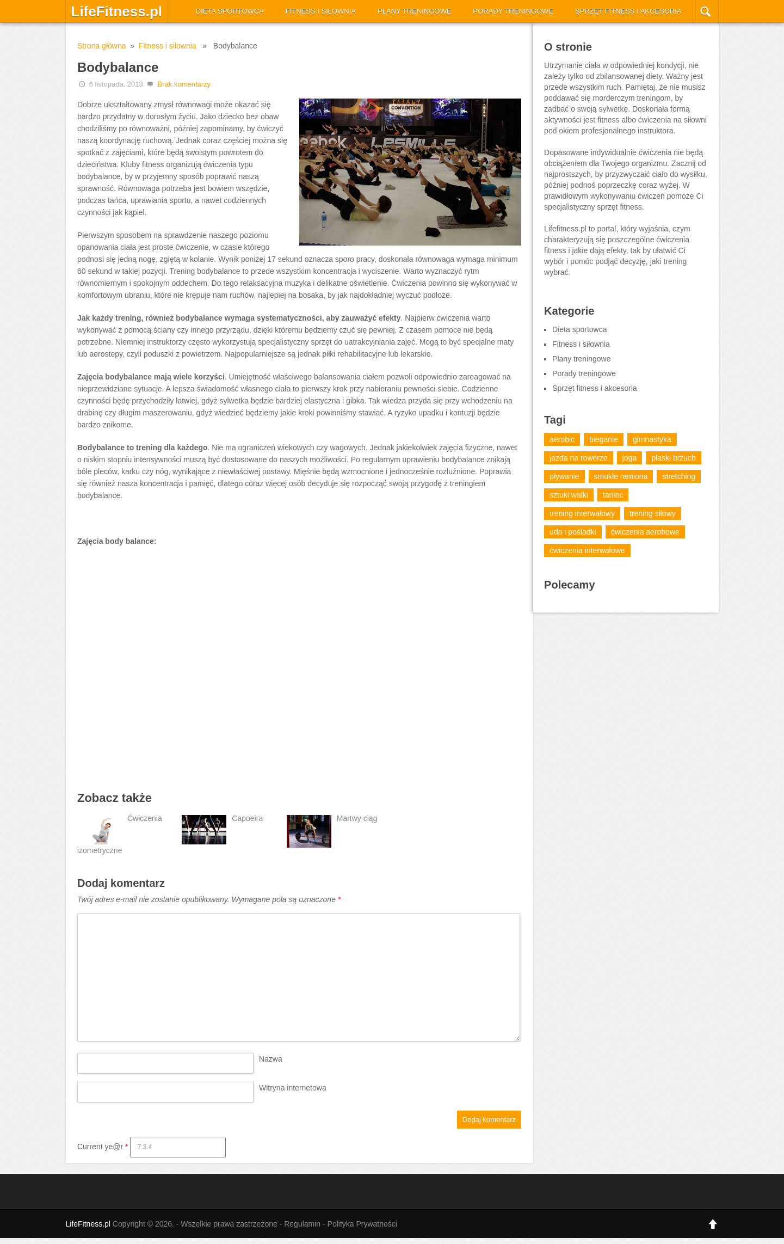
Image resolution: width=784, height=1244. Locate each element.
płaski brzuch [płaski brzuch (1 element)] (673, 458)
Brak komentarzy (184, 84)
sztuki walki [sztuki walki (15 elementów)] (569, 495)
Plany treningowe (414, 11)
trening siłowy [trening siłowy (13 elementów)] (652, 513)
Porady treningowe (513, 11)
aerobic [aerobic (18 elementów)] (562, 439)
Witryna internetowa (292, 1087)
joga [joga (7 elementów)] (629, 458)
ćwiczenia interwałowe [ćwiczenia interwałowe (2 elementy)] (587, 550)
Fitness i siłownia (321, 11)
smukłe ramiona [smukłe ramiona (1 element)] (621, 476)
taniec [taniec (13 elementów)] (613, 495)
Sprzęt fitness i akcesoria (628, 11)
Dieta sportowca (230, 11)
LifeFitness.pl (117, 11)
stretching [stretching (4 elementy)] (678, 476)
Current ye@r (102, 1146)
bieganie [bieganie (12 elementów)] (603, 439)
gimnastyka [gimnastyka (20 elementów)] (652, 439)
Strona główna (101, 45)
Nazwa (270, 1059)
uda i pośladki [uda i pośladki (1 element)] (573, 532)
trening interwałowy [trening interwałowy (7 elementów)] (582, 513)
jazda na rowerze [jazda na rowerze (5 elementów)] (579, 458)
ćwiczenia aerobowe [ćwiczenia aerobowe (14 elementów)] (645, 532)
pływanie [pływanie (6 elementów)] (564, 476)
